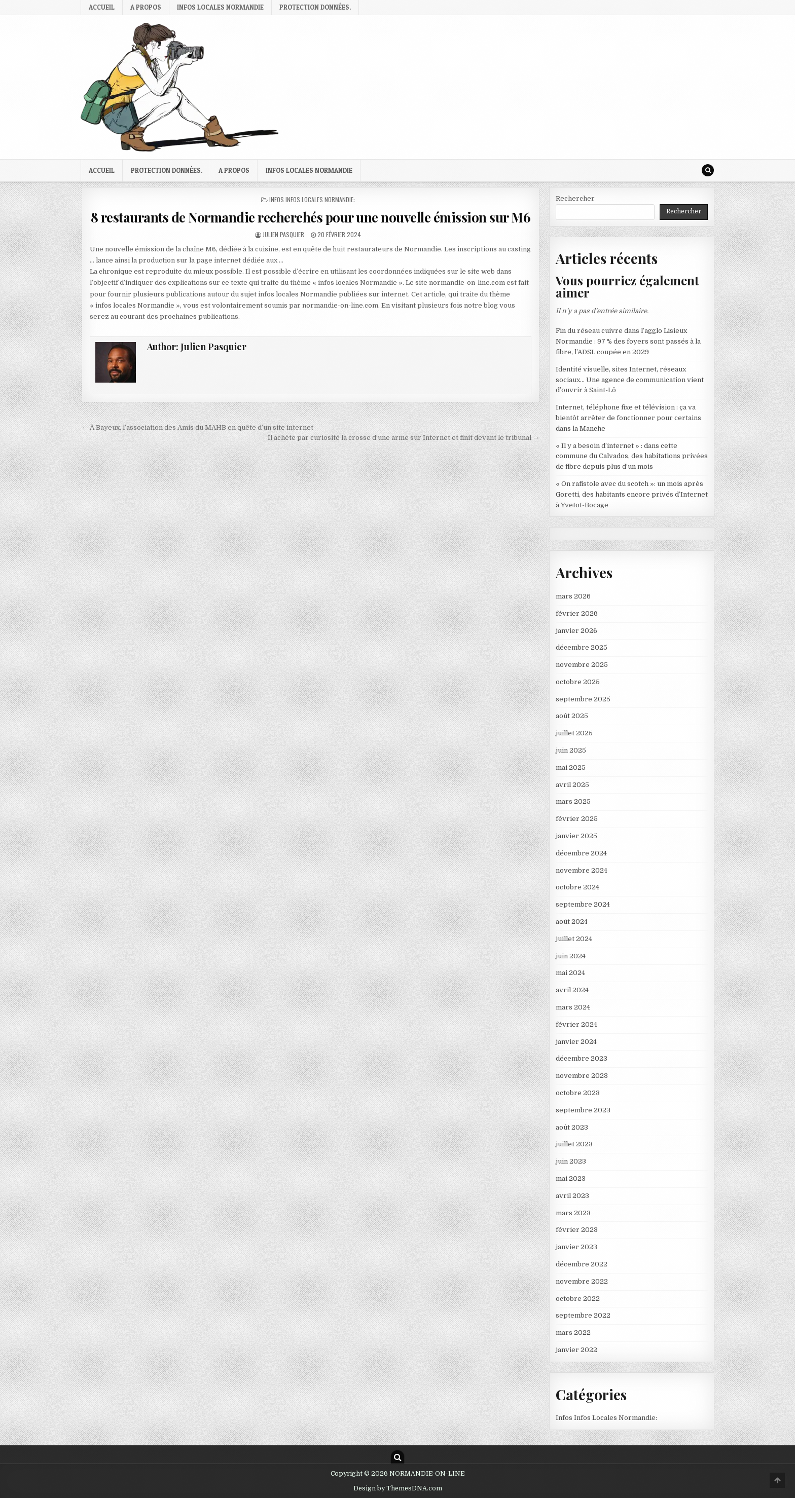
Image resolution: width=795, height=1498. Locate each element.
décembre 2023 (581, 1058)
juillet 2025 (574, 733)
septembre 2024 (583, 904)
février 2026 (577, 613)
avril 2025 (572, 785)
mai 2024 (570, 973)
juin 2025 (571, 750)
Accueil (102, 7)
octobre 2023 (578, 1093)
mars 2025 (573, 801)
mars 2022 (573, 1332)
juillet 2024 (574, 939)
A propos (145, 7)
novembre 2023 (582, 1075)
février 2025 (577, 818)
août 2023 (572, 1127)
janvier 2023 (576, 1247)
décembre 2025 (581, 647)
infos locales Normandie (220, 7)
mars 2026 (573, 596)
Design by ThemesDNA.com (397, 1488)
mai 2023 (571, 1178)
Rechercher (575, 198)
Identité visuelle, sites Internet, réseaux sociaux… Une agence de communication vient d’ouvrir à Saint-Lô (630, 379)
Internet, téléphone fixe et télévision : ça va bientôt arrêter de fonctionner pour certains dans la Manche (628, 417)
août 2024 (572, 921)
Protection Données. (315, 7)
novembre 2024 (581, 870)
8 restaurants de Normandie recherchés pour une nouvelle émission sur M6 (311, 217)
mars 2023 (573, 1213)
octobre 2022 (578, 1298)
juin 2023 (571, 1161)
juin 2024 (571, 956)
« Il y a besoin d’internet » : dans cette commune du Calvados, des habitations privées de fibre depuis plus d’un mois (632, 456)
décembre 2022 (581, 1264)
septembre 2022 (583, 1315)
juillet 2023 (574, 1144)
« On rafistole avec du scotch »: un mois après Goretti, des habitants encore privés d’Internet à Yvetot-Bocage (632, 494)
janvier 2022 (576, 1350)
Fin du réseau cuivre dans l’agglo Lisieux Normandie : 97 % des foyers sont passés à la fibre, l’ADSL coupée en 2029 (628, 341)
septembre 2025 (583, 699)
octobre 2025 (578, 682)
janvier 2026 (576, 630)
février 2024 (576, 1024)
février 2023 (577, 1229)
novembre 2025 (582, 664)
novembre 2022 (582, 1281)
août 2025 (572, 716)
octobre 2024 (577, 887)
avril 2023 (572, 1196)
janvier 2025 (576, 836)
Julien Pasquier (283, 234)
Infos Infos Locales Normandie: (312, 199)
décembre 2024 (581, 853)
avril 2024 (572, 990)
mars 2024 (573, 1007)
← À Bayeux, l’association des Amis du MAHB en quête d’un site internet (197, 427)
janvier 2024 (576, 1041)
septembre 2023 (583, 1110)
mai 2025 (571, 767)
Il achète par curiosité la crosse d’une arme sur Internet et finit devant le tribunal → (403, 437)
